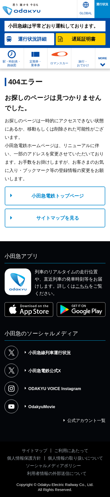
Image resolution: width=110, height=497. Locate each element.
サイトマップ (34, 450)
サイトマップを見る (57, 218)
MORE (102, 58)
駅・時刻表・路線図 (12, 63)
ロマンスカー (59, 63)
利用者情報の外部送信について (56, 473)
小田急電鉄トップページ (58, 196)
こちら (82, 286)
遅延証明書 (84, 39)
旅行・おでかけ (83, 63)
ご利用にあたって (71, 450)
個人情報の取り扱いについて (75, 458)
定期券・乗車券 (36, 63)
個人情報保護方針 (24, 458)
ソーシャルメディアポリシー (53, 465)
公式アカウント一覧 (86, 420)
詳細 (32, 39)
